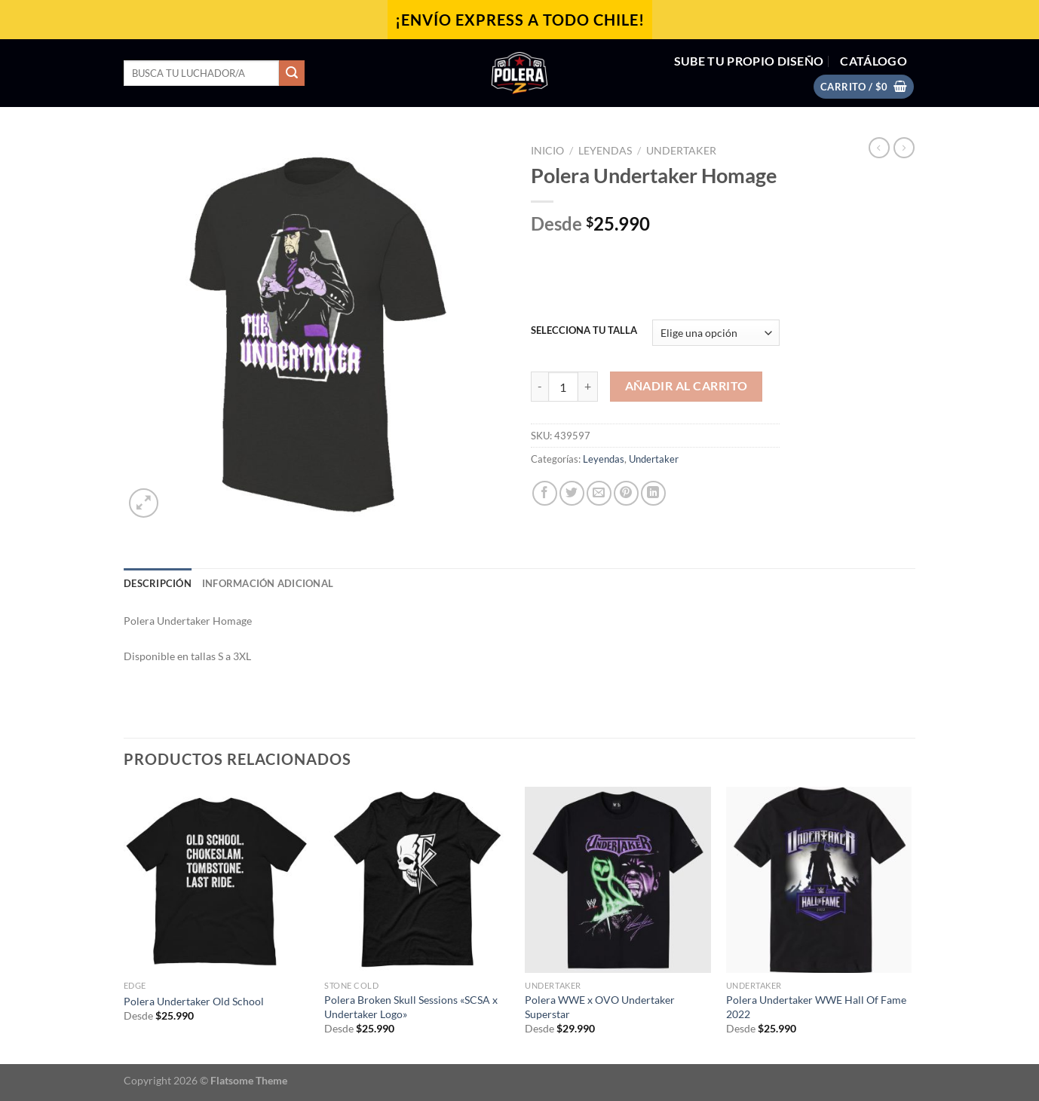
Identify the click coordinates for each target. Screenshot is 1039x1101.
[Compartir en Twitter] (571, 493)
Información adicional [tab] (267, 583)
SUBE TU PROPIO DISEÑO (749, 61)
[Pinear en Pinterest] (626, 493)
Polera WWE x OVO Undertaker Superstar (600, 1006)
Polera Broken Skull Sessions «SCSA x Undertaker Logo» (411, 1006)
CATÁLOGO (873, 61)
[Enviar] (292, 73)
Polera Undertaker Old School (194, 1001)
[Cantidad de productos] (563, 387)
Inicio (547, 151)
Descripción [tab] (158, 583)
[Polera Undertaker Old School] (217, 880)
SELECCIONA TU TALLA (584, 331)
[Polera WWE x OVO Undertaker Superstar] (618, 880)
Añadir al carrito (686, 386)
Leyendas (605, 151)
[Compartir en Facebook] (544, 493)
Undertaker (681, 151)
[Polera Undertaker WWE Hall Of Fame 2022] (819, 880)
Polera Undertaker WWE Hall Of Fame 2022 (816, 1006)
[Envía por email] (599, 493)
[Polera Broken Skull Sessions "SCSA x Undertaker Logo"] (417, 880)
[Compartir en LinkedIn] (653, 493)
